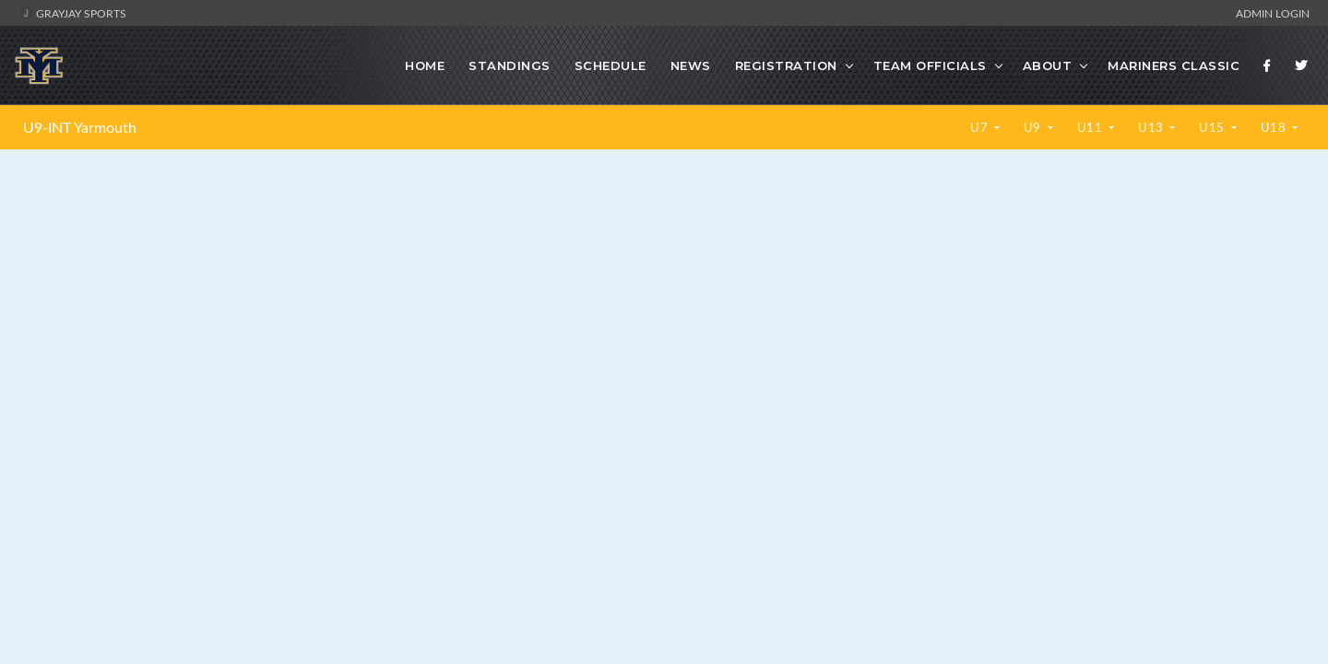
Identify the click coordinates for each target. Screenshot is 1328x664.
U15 (1213, 127)
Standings (509, 65)
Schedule (610, 65)
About (1048, 65)
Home (425, 65)
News (690, 65)
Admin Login (1273, 13)
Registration (786, 65)
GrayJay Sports (72, 13)
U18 (1275, 127)
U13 (1152, 127)
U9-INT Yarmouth (79, 127)
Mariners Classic (1173, 65)
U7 (980, 127)
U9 (1034, 127)
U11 (1091, 127)
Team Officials (930, 65)
